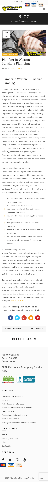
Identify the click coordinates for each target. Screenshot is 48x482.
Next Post (36, 329)
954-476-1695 (17, 301)
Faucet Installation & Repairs (14, 415)
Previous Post (14, 329)
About (4, 435)
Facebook (17, 310)
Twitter (29, 310)
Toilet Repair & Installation (13, 404)
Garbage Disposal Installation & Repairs (19, 422)
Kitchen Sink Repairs (10, 419)
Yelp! (38, 310)
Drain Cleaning (8, 411)
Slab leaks (6, 400)
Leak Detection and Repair (13, 396)
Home (15, 21)
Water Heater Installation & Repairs (17, 408)
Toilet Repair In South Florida (24, 307)
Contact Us (6, 446)
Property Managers (10, 438)
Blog (4, 442)
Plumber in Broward (29, 21)
